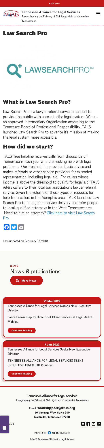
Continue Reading (24, 330)
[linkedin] (99, 423)
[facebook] (88, 423)
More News (29, 280)
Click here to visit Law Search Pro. (49, 215)
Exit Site (54, 3)
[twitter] (83, 423)
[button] (98, 13)
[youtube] (94, 423)
